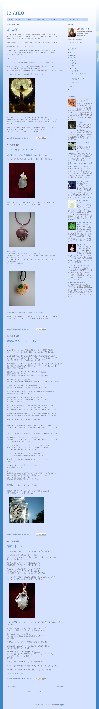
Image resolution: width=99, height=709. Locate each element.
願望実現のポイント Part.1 (23, 341)
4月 (73, 60)
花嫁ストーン (15, 546)
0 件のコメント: (27, 138)
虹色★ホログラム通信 (57, 19)
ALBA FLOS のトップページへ (77, 19)
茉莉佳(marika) (84, 29)
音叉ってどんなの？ (83, 182)
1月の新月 (12, 29)
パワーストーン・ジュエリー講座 (31, 551)
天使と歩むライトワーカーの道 (79, 265)
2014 (72, 55)
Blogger (61, 705)
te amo (15, 12)
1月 (73, 68)
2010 (72, 89)
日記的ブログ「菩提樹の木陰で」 (37, 19)
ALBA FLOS (11, 493)
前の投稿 (60, 686)
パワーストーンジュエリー (23, 150)
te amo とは (19, 19)
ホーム (10, 19)
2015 (72, 52)
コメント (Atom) (37, 691)
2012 (72, 58)
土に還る (80, 122)
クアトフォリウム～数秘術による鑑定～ (84, 223)
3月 (73, 63)
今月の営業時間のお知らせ (76, 282)
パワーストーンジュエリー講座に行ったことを (24, 155)
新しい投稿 (11, 686)
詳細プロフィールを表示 (76, 42)
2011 (72, 87)
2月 (73, 66)
